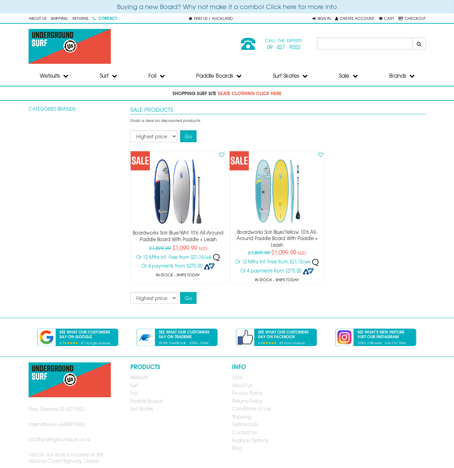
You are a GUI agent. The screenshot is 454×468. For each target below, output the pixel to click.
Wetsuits (54, 75)
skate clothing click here (250, 93)
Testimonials (245, 424)
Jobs (237, 377)
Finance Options (250, 440)
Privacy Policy (247, 393)
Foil (156, 75)
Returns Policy (247, 401)
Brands (402, 75)
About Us (37, 18)
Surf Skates (290, 75)
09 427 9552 (283, 47)
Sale (348, 75)
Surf (108, 75)
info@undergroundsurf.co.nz (60, 439)
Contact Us (244, 432)
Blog (237, 448)
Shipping (59, 18)
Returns (80, 18)
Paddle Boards (218, 75)
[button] (321, 18)
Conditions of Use (251, 408)
